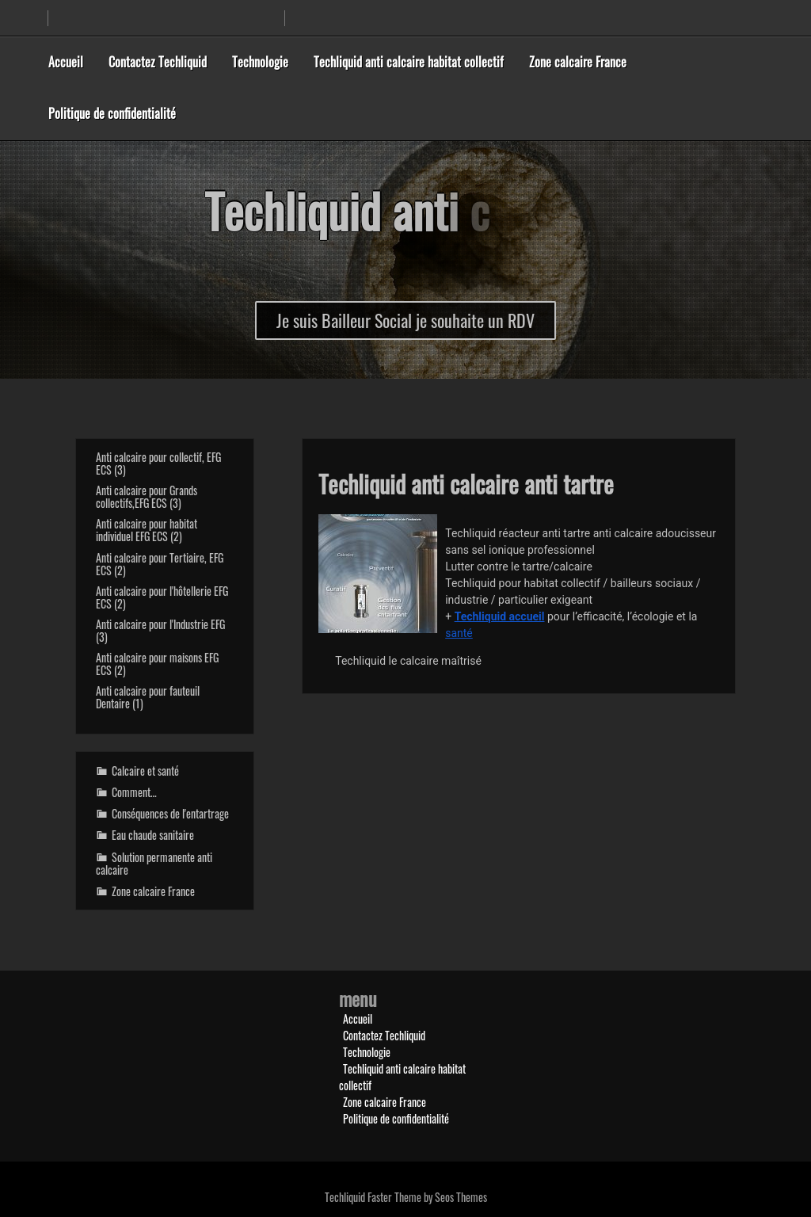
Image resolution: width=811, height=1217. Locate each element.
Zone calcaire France (577, 61)
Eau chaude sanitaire (153, 834)
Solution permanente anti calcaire (154, 863)
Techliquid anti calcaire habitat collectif (409, 61)
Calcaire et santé (145, 770)
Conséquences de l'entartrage (170, 813)
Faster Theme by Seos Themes (427, 1196)
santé (459, 633)
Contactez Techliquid (158, 61)
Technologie (260, 61)
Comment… (134, 792)
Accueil (65, 61)
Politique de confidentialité (112, 113)
